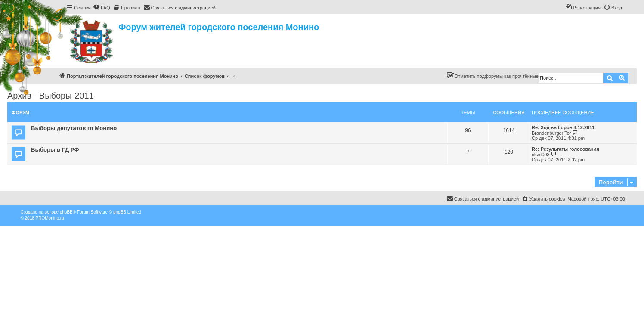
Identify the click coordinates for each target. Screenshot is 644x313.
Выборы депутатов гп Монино (74, 128)
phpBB (66, 212)
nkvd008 (541, 154)
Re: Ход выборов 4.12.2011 (563, 127)
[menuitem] (101, 8)
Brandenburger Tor (551, 133)
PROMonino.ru (50, 218)
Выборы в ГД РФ (55, 149)
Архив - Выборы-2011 (50, 95)
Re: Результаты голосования (565, 149)
